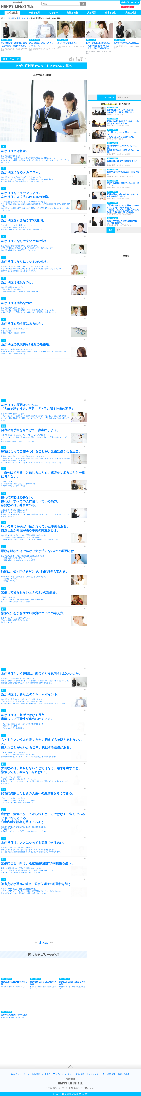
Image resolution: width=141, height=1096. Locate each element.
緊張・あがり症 (22, 18)
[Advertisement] (43, 379)
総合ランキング (124, 97)
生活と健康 (10, 18)
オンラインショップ (95, 1074)
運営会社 (111, 1074)
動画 (110, 230)
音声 (118, 230)
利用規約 (46, 1074)
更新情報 (80, 1074)
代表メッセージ (18, 1074)
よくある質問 (34, 1074)
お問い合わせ (124, 1074)
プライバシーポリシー (63, 1074)
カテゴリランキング (106, 97)
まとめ (43, 942)
